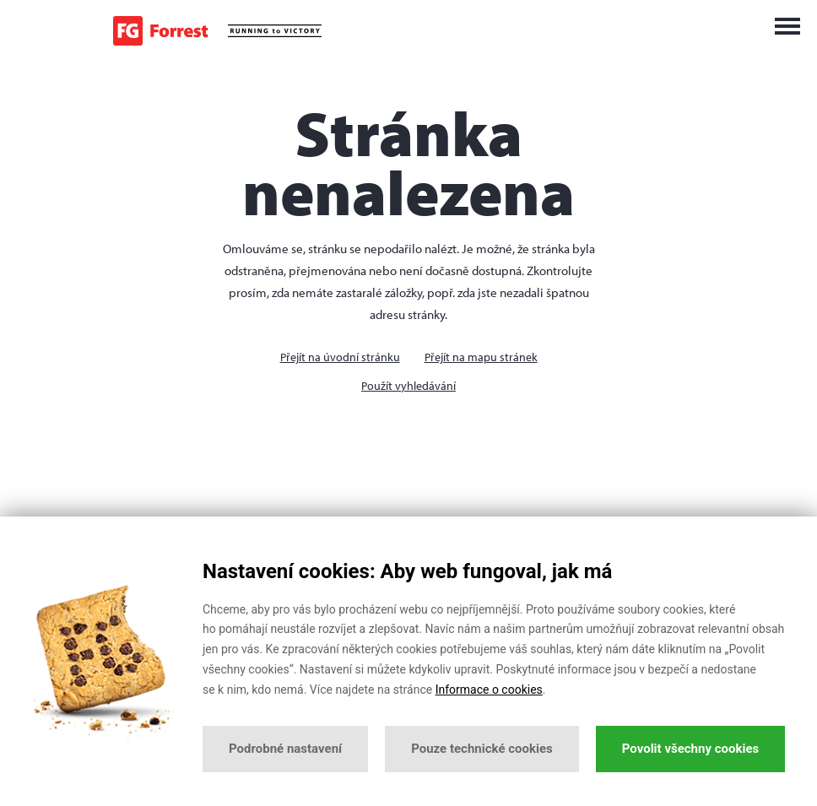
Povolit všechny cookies (690, 748)
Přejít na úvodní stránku (340, 357)
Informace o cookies (489, 689)
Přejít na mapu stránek (481, 357)
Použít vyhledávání (408, 385)
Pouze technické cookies (482, 748)
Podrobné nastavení (285, 748)
